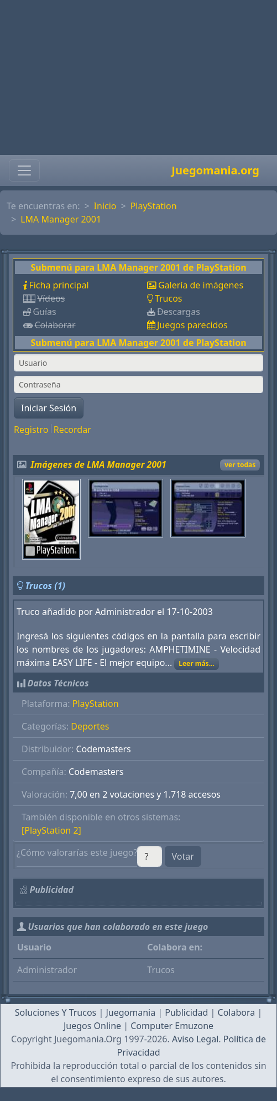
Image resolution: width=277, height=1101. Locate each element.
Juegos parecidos (192, 325)
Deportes (90, 726)
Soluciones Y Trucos (56, 1012)
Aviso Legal (195, 1039)
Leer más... (197, 663)
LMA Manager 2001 (60, 219)
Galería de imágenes (200, 285)
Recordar (72, 429)
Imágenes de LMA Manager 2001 (98, 464)
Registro (31, 429)
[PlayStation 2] (51, 830)
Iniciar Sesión (48, 408)
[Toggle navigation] (24, 170)
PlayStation (153, 206)
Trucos (168, 298)
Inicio (105, 206)
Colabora (236, 1012)
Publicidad (186, 1012)
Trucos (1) (45, 586)
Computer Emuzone (171, 1026)
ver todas (239, 464)
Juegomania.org (215, 170)
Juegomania (130, 1012)
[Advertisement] (138, 77)
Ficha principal (58, 285)
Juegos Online (92, 1026)
